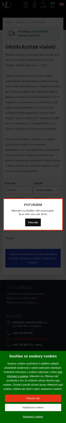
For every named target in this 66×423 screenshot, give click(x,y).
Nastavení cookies (33, 416)
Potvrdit (33, 222)
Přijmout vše (33, 398)
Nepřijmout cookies (33, 407)
